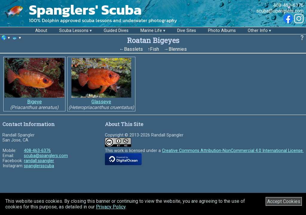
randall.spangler (39, 160)
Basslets (133, 49)
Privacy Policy (111, 207)
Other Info (258, 30)
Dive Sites (186, 30)
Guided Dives (116, 30)
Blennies (178, 49)
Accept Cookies (283, 201)
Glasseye (101, 102)
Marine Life (151, 30)
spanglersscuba (39, 165)
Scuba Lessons (73, 30)
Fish (154, 49)
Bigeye (34, 102)
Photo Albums (222, 30)
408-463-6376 (288, 5)
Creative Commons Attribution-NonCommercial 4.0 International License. (233, 150)
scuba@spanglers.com (280, 11)
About (41, 30)
